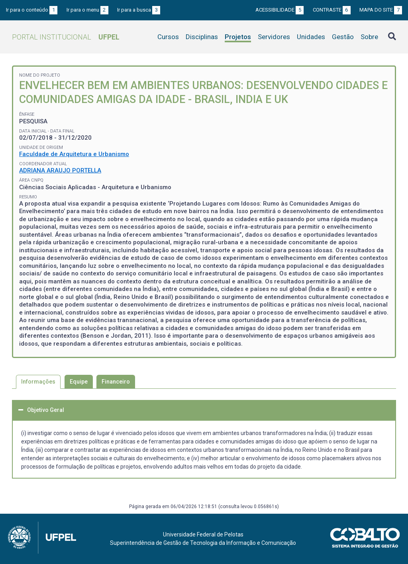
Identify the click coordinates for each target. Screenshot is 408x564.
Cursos (168, 37)
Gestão (343, 37)
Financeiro (116, 381)
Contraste (332, 10)
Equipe (79, 381)
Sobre (369, 37)
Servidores (274, 37)
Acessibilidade (279, 10)
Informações (38, 381)
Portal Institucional (66, 37)
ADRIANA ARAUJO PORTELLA (60, 170)
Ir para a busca (138, 10)
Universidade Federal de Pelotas (203, 534)
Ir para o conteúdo (31, 10)
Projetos (238, 37)
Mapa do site (380, 10)
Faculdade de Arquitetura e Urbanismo (74, 154)
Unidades (311, 37)
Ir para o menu (87, 10)
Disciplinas (202, 37)
